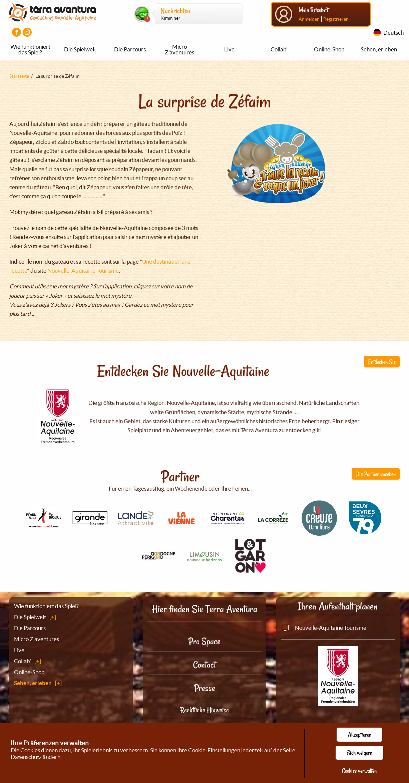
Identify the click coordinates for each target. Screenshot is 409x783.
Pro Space (204, 641)
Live (229, 49)
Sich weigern (359, 753)
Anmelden (309, 19)
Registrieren (336, 19)
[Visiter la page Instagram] (27, 32)
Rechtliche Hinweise (204, 710)
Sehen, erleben (379, 49)
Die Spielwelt (80, 49)
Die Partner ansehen (376, 474)
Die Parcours (130, 49)
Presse (204, 688)
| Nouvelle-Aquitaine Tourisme (323, 627)
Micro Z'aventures (179, 49)
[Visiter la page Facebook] (16, 32)
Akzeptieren (359, 735)
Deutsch (393, 32)
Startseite (19, 76)
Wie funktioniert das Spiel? (30, 49)
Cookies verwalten (359, 771)
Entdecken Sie (382, 362)
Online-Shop (329, 49)
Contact (204, 665)
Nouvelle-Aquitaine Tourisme (83, 270)
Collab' (279, 49)
